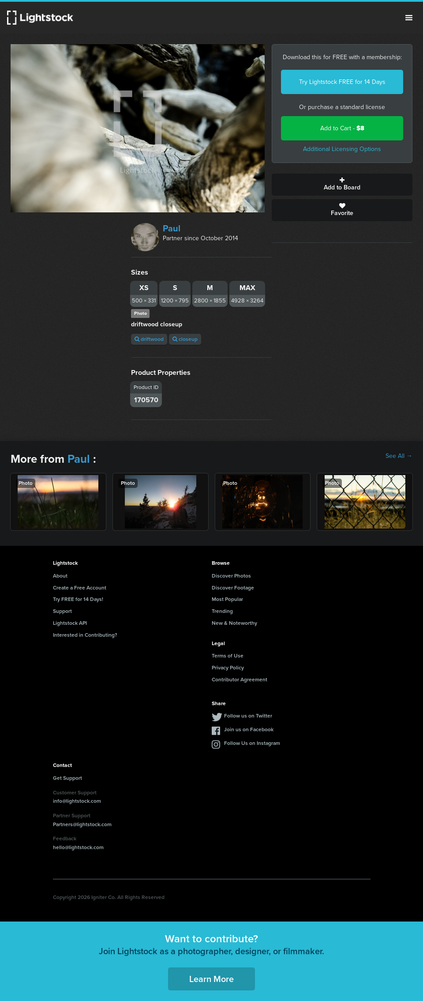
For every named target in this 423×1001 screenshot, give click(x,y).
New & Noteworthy (234, 623)
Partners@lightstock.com (82, 824)
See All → (399, 456)
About (60, 576)
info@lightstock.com (77, 801)
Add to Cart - (342, 128)
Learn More (211, 979)
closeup (185, 339)
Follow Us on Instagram (252, 743)
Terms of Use (227, 656)
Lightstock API (70, 623)
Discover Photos (231, 576)
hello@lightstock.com (78, 847)
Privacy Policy (228, 668)
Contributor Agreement (239, 680)
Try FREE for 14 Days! (78, 599)
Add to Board (342, 184)
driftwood (149, 339)
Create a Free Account (79, 588)
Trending (222, 611)
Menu (409, 18)
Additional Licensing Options (342, 149)
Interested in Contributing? (85, 635)
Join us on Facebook (248, 729)
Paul (171, 228)
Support (62, 611)
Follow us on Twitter (248, 716)
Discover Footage (233, 588)
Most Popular (227, 599)
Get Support (67, 778)
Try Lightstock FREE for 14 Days (342, 82)
